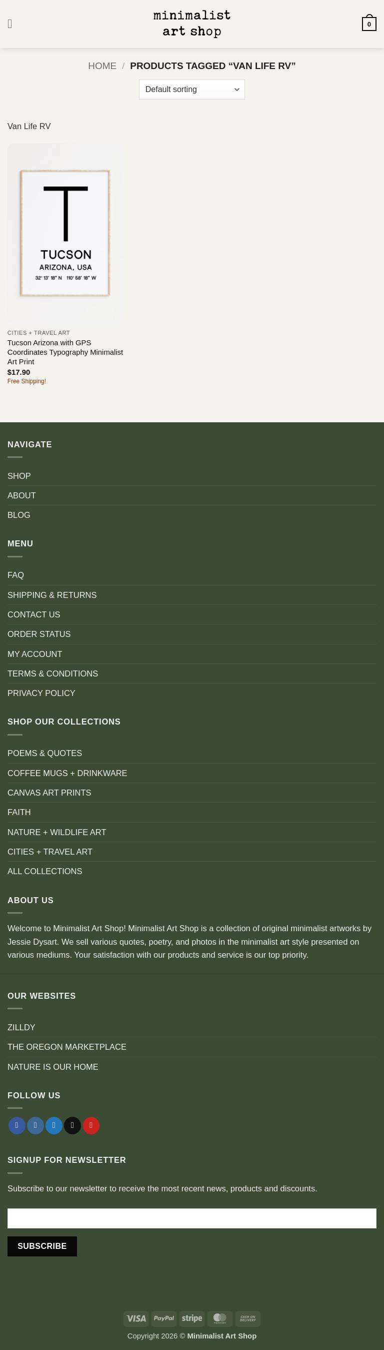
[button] (14, 24)
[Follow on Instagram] (35, 1125)
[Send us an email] (72, 1125)
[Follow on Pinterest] (91, 1125)
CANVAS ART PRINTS (49, 792)
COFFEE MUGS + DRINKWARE (68, 773)
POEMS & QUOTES (45, 753)
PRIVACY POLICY (42, 693)
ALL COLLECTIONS (45, 871)
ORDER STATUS (39, 633)
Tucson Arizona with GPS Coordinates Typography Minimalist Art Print (65, 352)
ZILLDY (22, 1027)
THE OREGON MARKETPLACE (67, 1046)
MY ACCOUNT (35, 653)
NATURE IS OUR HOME (53, 1066)
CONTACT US (34, 614)
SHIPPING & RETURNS (52, 594)
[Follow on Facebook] (17, 1125)
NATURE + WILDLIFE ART (57, 832)
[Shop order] (192, 90)
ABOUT (22, 495)
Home (102, 66)
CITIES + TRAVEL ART (50, 851)
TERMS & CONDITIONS (53, 673)
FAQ (16, 574)
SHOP (19, 475)
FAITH (19, 812)
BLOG (19, 514)
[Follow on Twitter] (54, 1125)
